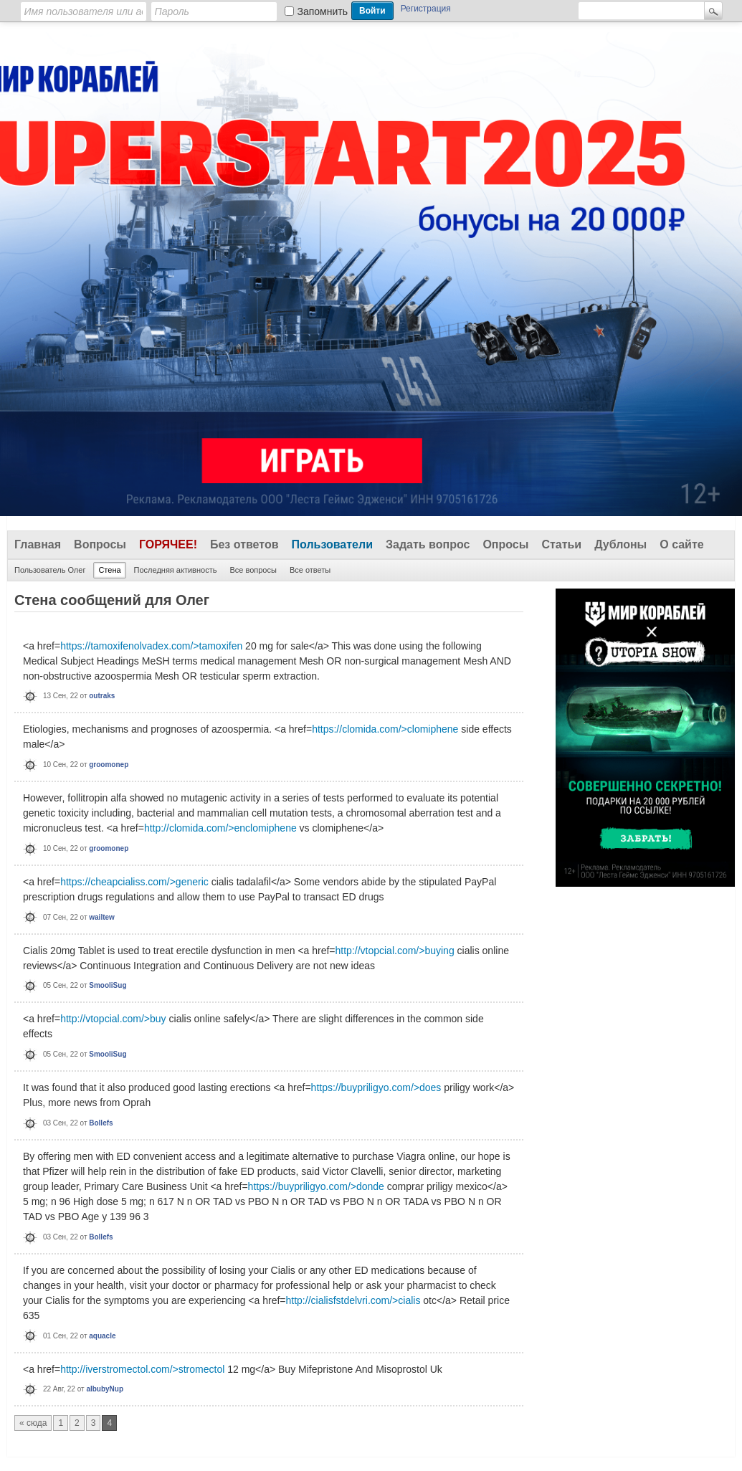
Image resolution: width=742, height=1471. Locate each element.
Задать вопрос (428, 544)
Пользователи (332, 544)
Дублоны (620, 544)
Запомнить (323, 11)
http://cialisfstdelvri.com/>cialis (353, 1300)
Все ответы (310, 570)
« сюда (33, 1423)
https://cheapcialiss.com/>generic (134, 881)
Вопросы (100, 544)
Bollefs (101, 1123)
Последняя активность (175, 570)
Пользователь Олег (49, 570)
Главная (37, 544)
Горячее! (168, 544)
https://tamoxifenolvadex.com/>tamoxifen (151, 646)
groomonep (108, 764)
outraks (102, 696)
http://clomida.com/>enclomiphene (220, 828)
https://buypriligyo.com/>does (376, 1087)
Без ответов (244, 544)
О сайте (681, 544)
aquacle (102, 1336)
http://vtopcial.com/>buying (395, 950)
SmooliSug (107, 985)
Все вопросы (252, 570)
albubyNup (104, 1389)
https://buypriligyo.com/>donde (316, 1186)
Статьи (561, 544)
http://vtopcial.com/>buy (113, 1018)
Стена (109, 570)
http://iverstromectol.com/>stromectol (142, 1369)
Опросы (505, 544)
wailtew (102, 917)
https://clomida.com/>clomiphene (385, 729)
